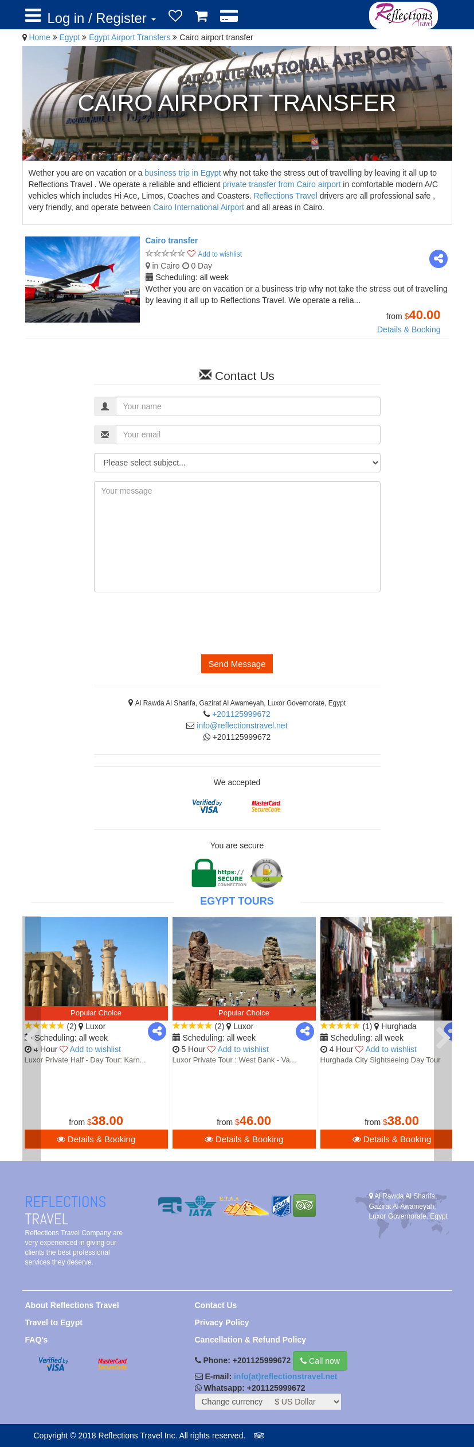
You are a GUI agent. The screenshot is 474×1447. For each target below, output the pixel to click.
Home (39, 37)
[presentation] (181, 623)
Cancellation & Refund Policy (250, 1339)
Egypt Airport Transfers (131, 37)
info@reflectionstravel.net (242, 725)
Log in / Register (102, 18)
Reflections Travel (285, 195)
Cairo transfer (172, 240)
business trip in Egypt (182, 172)
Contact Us (216, 1305)
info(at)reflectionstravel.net (285, 1376)
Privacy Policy (222, 1322)
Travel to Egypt (54, 1322)
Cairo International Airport (198, 207)
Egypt (71, 37)
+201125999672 (241, 714)
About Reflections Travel (72, 1305)
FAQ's (36, 1339)
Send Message (236, 664)
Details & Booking (409, 329)
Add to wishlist (220, 254)
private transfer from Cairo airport (281, 184)
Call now (320, 1360)
